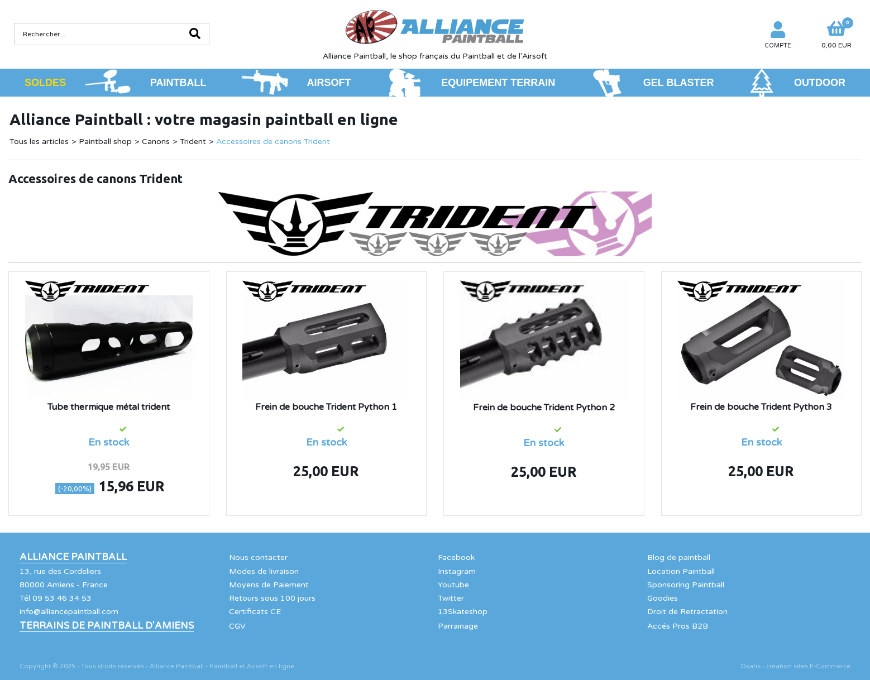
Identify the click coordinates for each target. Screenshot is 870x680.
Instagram (457, 571)
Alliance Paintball (73, 557)
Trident (193, 141)
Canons (156, 141)
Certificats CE (255, 611)
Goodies (662, 598)
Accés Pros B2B (677, 626)
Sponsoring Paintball (685, 585)
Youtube (453, 585)
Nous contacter (258, 557)
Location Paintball (681, 571)
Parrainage (458, 626)
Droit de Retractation (687, 611)
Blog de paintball (678, 557)
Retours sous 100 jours (272, 598)
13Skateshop (462, 611)
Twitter (451, 598)
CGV (237, 626)
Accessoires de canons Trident (273, 141)
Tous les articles (39, 141)
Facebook (456, 557)
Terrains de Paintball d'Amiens (107, 625)
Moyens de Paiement (269, 585)
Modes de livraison (264, 571)
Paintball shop (105, 141)
